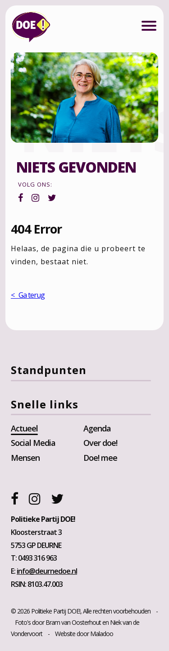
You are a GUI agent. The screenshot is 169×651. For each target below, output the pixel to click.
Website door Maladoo (84, 633)
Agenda (97, 428)
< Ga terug (28, 295)
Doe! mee (100, 457)
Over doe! (100, 442)
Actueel (24, 428)
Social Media (33, 442)
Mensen (25, 457)
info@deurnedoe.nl (47, 571)
